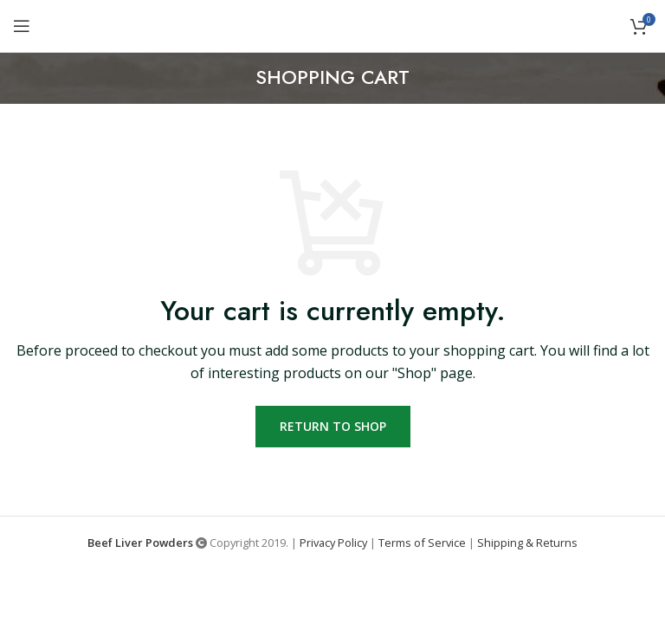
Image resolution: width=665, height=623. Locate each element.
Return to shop (333, 426)
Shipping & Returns (527, 542)
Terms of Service (422, 542)
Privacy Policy (333, 542)
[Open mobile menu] (21, 26)
